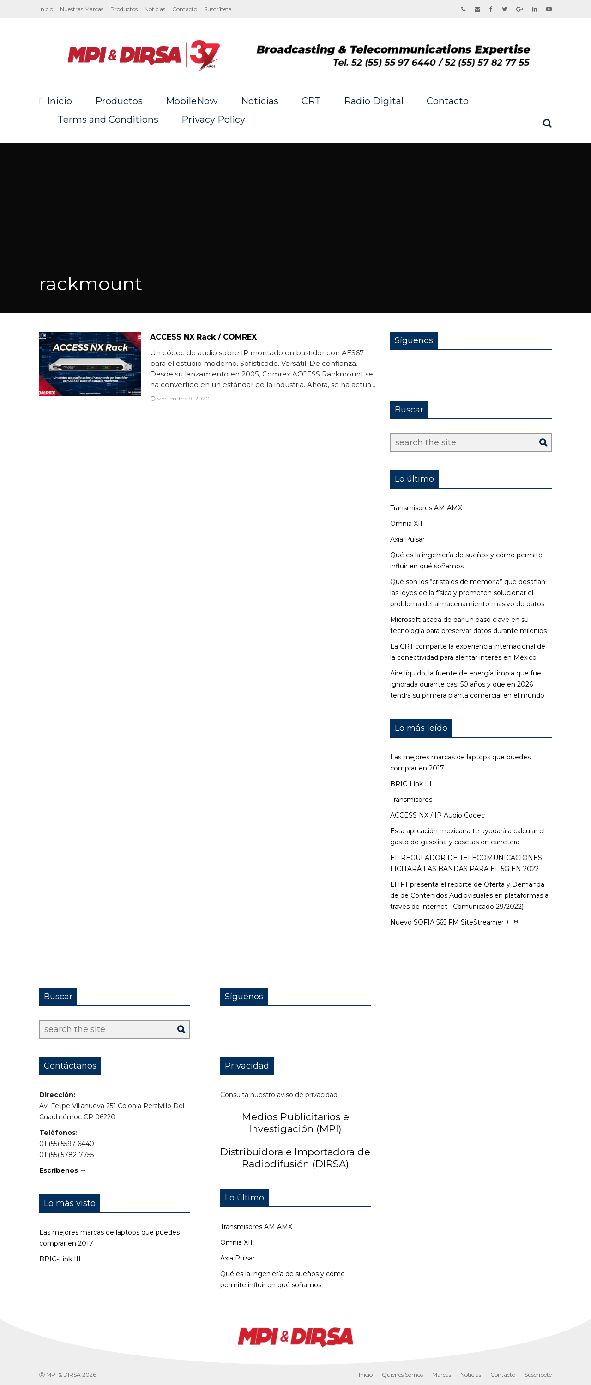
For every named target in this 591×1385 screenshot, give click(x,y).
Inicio (46, 9)
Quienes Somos (402, 1374)
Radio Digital (374, 101)
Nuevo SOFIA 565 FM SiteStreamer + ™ (454, 922)
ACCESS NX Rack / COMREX (203, 337)
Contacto (184, 9)
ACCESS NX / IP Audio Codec (437, 815)
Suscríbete (217, 9)
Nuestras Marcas (81, 9)
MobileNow (192, 101)
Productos (124, 9)
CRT (311, 101)
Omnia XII (406, 523)
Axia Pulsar (407, 539)
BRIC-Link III (411, 784)
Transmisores (411, 799)
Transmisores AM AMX (426, 508)
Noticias (155, 9)
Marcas (441, 1374)
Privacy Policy (213, 119)
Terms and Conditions (108, 119)
